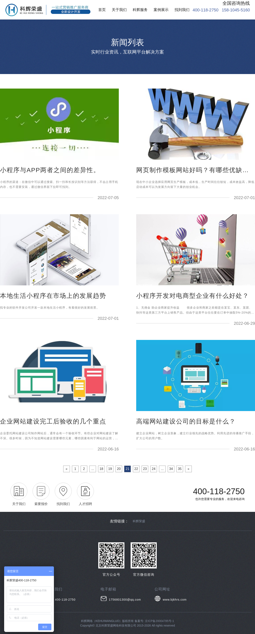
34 (171, 469)
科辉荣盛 (139, 521)
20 (119, 469)
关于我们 (119, 10)
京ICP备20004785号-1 (159, 621)
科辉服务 (140, 10)
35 (180, 469)
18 (101, 469)
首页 (102, 10)
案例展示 (161, 10)
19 (110, 469)
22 (136, 469)
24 (153, 469)
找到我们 (182, 10)
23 (145, 469)
